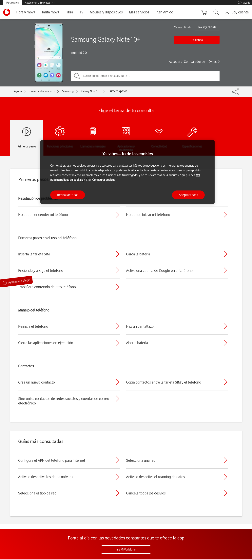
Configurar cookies (103, 180)
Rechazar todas (67, 195)
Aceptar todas (188, 195)
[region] (127, 172)
